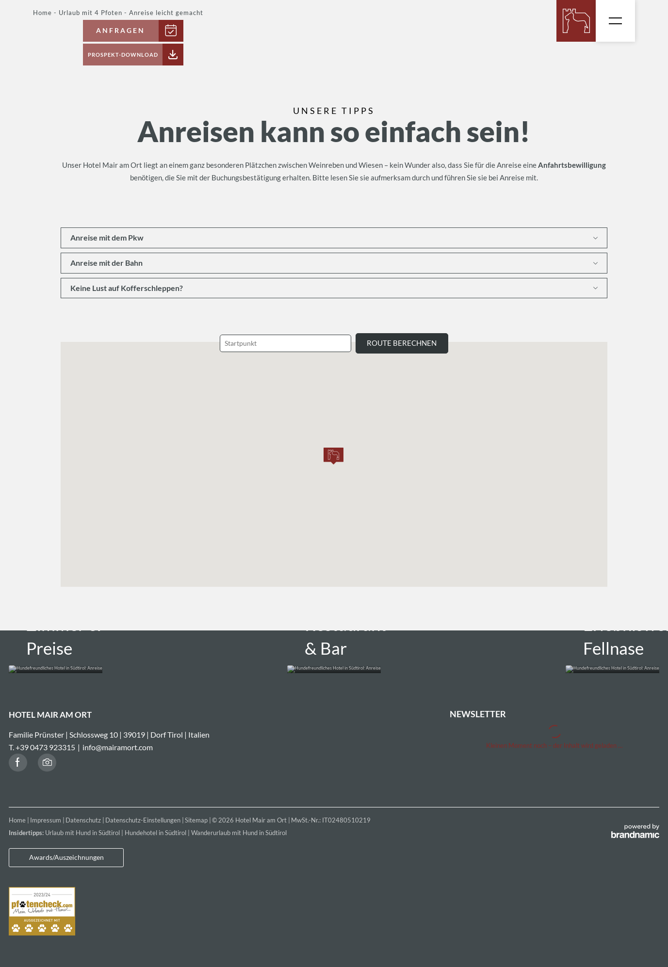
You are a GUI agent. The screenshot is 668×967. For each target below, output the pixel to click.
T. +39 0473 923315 (42, 739)
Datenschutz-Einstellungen (143, 812)
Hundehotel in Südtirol (156, 825)
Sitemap (197, 812)
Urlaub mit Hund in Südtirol (83, 825)
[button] (333, 456)
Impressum (46, 812)
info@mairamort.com (117, 739)
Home (18, 812)
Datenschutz (83, 812)
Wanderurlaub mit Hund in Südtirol (239, 825)
